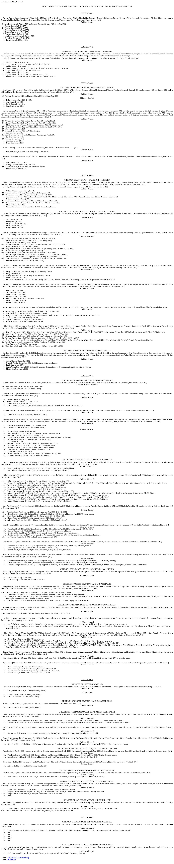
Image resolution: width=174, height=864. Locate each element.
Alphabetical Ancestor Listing (18, 858)
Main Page (12, 860)
